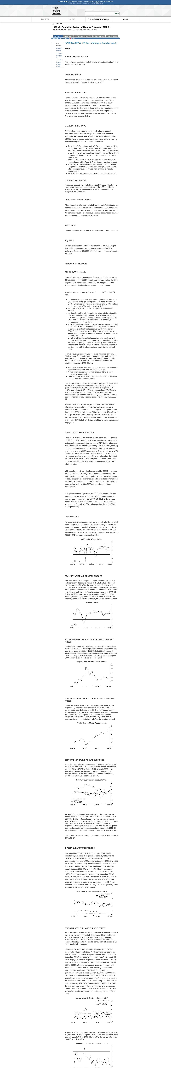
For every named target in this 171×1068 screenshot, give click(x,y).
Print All (72, 38)
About (125, 19)
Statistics (45, 19)
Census (72, 19)
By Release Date (57, 24)
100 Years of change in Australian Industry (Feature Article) (59, 60)
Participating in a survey (99, 19)
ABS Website (99, 3)
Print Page (63, 38)
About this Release (59, 49)
